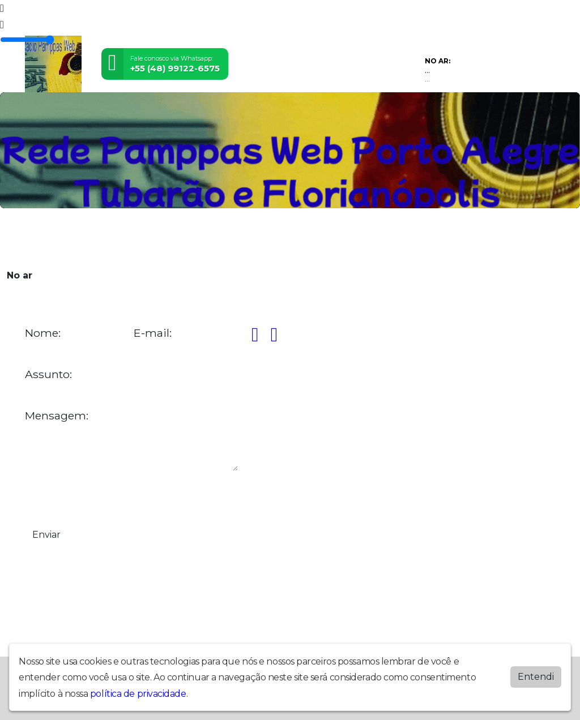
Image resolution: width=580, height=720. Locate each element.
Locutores (172, 238)
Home (39, 238)
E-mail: (153, 333)
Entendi (536, 676)
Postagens (221, 238)
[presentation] (111, 497)
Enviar (46, 534)
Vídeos (131, 238)
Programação (84, 238)
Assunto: (48, 374)
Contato (300, 238)
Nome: (43, 333)
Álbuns (263, 238)
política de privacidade (138, 693)
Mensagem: (56, 415)
